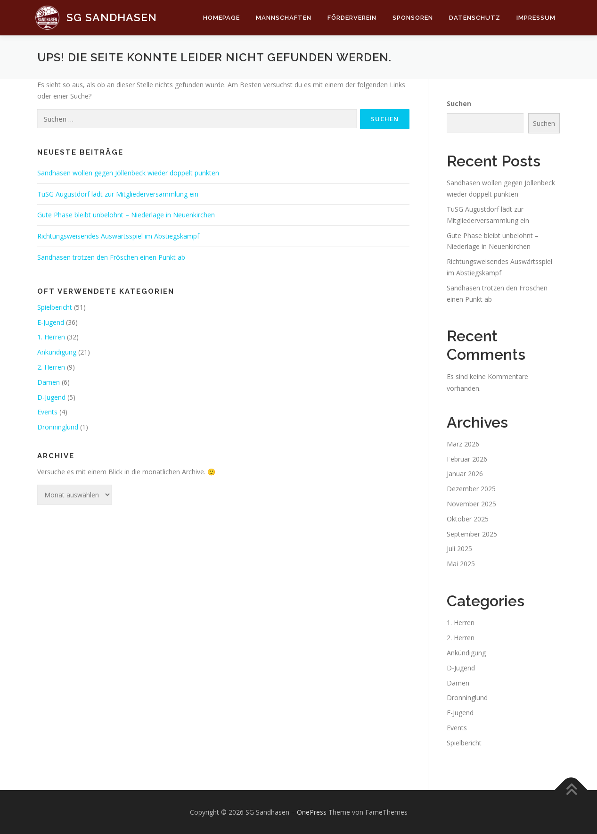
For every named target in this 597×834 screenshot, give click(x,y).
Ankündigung (56, 351)
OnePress (312, 812)
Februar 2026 (467, 458)
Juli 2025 (459, 548)
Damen (48, 382)
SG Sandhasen (111, 17)
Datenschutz (474, 17)
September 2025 (472, 533)
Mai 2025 (461, 563)
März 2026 (463, 443)
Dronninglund (57, 426)
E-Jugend (50, 322)
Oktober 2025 (468, 518)
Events (47, 411)
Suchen (459, 103)
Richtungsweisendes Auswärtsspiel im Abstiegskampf (118, 235)
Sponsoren (413, 17)
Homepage (221, 17)
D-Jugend (51, 397)
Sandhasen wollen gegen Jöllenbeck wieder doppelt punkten (128, 172)
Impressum (536, 17)
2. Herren (51, 367)
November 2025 (471, 503)
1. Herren (51, 336)
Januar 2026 (465, 473)
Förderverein (351, 17)
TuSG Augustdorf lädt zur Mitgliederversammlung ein (117, 194)
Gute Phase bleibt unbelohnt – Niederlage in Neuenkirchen (126, 214)
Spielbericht (54, 307)
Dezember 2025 (471, 488)
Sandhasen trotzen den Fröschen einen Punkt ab (111, 257)
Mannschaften (283, 17)
